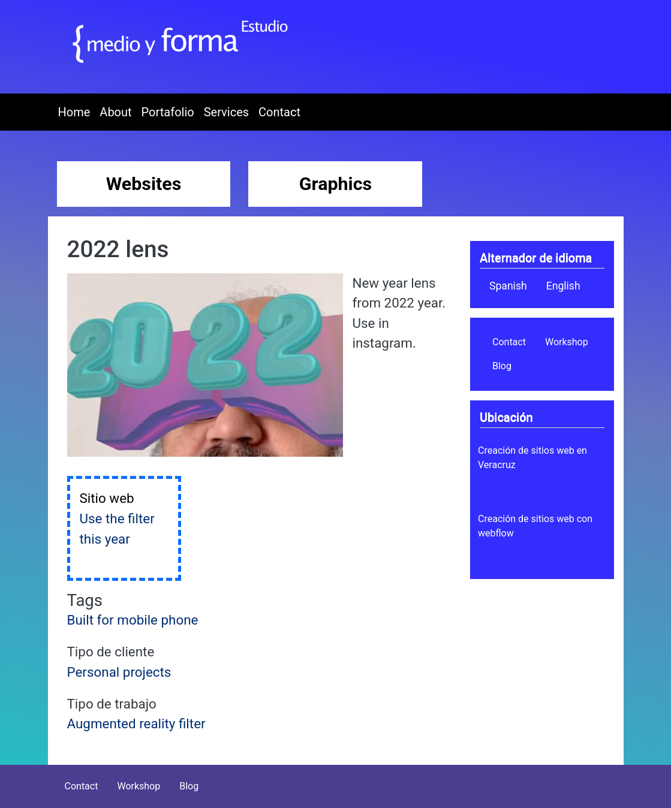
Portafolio (168, 112)
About (115, 112)
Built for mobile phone (132, 620)
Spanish (508, 286)
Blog (501, 366)
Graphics (335, 183)
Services (226, 112)
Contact (279, 112)
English (563, 286)
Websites (144, 183)
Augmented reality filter (136, 723)
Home (74, 112)
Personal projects (119, 672)
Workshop (566, 342)
